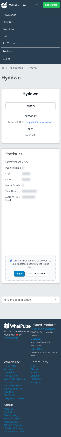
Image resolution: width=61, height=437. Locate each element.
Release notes (11, 375)
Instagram (36, 382)
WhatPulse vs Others (15, 431)
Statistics (8, 22)
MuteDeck (36, 338)
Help (5, 36)
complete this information (38, 122)
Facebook (36, 378)
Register (7, 51)
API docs (8, 369)
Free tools (9, 391)
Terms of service (12, 418)
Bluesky (35, 372)
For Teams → (11, 43)
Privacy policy (11, 415)
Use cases (9, 382)
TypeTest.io (37, 348)
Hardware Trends (13, 385)
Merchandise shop (13, 428)
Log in (6, 58)
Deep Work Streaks (14, 398)
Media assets (11, 421)
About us (8, 408)
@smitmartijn (11, 337)
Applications (16, 67)
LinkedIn (35, 375)
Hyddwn (32, 67)
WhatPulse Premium (15, 378)
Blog (33, 365)
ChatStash (9, 395)
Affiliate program (13, 424)
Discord (35, 369)
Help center (10, 365)
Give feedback (11, 372)
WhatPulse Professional (43, 328)
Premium (8, 29)
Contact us (9, 411)
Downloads (9, 15)
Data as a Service (13, 388)
